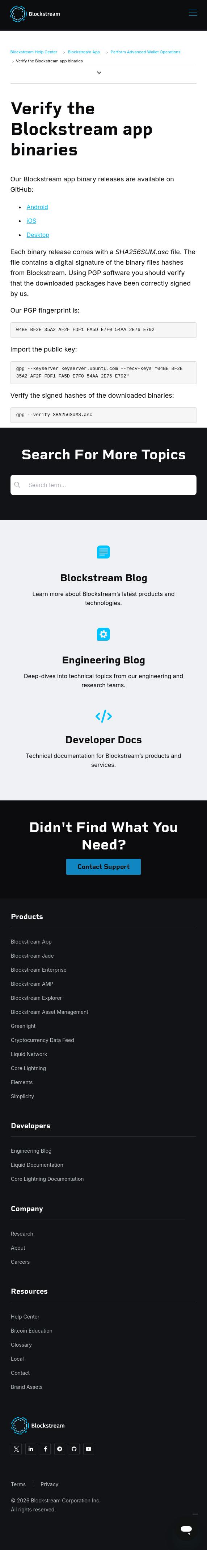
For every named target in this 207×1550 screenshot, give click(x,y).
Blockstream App (84, 51)
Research (22, 1234)
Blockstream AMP (32, 984)
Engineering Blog (31, 1151)
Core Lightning (28, 1068)
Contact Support (103, 867)
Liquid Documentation (37, 1165)
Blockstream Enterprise (39, 970)
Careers (20, 1262)
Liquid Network (29, 1054)
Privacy (49, 1484)
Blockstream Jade (32, 956)
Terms (18, 1484)
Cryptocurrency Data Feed (42, 1040)
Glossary (21, 1345)
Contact (20, 1373)
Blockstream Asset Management (49, 1012)
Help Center (25, 1316)
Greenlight (23, 1026)
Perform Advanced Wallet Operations (146, 51)
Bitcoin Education (31, 1331)
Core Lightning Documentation (47, 1179)
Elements (22, 1082)
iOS (31, 220)
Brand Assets (27, 1387)
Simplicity (22, 1096)
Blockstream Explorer (36, 998)
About (18, 1248)
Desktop (38, 234)
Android (37, 207)
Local (17, 1359)
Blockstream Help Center (34, 51)
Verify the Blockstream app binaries (49, 60)
